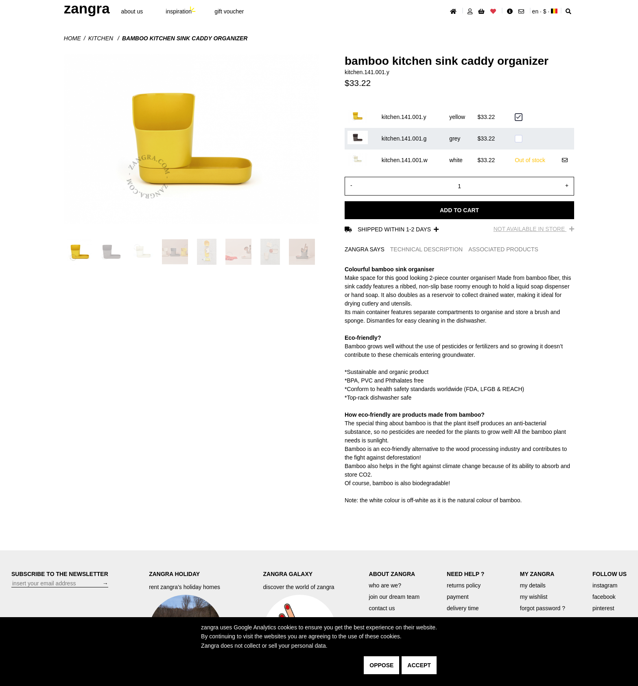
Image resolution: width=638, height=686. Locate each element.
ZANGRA (87, 8)
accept (419, 665)
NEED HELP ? (465, 574)
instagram (604, 585)
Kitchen (101, 38)
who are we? (385, 585)
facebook (604, 597)
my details (533, 585)
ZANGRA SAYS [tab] (365, 249)
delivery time (463, 608)
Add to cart (459, 210)
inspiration (179, 11)
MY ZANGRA (537, 574)
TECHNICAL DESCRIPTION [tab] (426, 249)
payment (458, 597)
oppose (381, 665)
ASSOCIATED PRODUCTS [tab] (503, 249)
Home (72, 38)
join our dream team (394, 597)
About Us (132, 11)
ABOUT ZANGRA (392, 574)
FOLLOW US (609, 574)
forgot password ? (542, 608)
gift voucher (229, 11)
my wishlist (534, 597)
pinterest (603, 608)
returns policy (464, 585)
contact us (382, 608)
